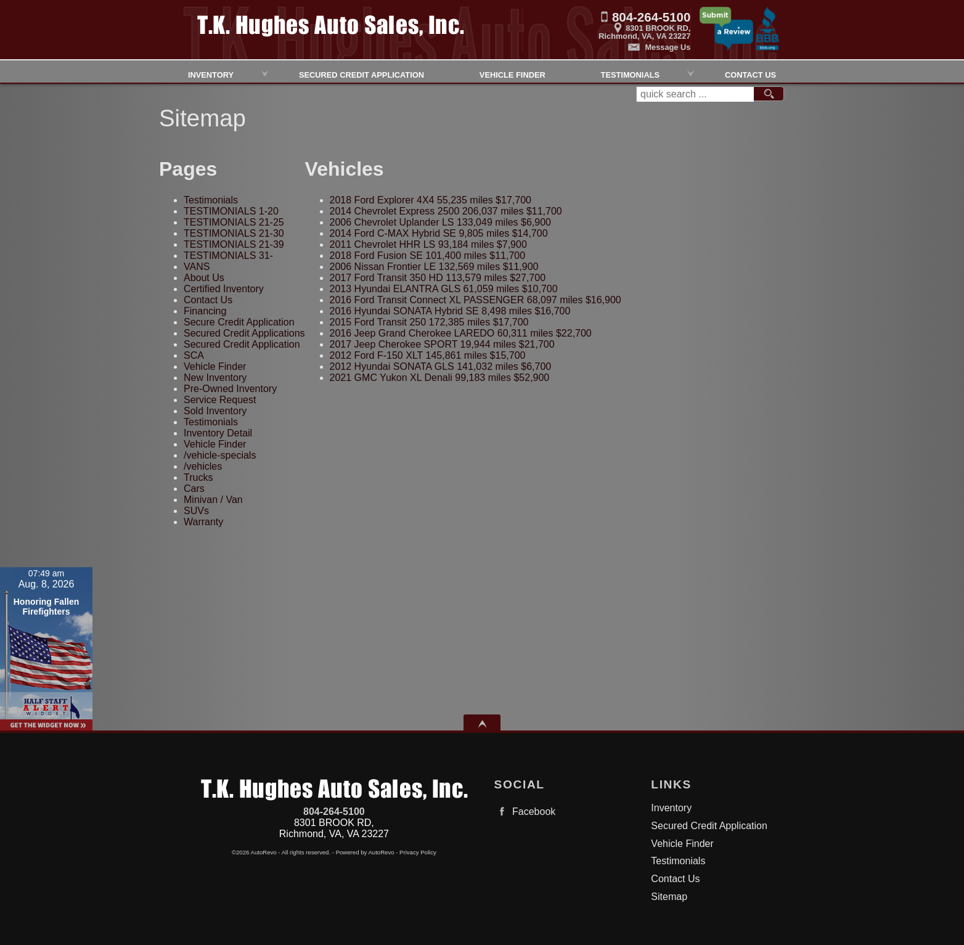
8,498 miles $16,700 (450, 311)
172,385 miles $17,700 (429, 322)
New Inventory (215, 377)
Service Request (220, 400)
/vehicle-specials (220, 455)
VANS (197, 266)
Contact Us (208, 300)
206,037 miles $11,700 (446, 211)
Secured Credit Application (361, 73)
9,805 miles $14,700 (439, 233)
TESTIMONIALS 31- (228, 255)
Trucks (198, 477)
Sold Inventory (215, 411)
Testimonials (630, 73)
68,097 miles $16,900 (475, 300)
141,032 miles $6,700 (441, 366)
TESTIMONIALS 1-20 (231, 211)
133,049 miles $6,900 (440, 222)
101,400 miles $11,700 (428, 255)
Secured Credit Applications (244, 333)
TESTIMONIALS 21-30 (234, 233)
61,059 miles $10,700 (444, 289)
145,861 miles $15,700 (428, 355)
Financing (205, 311)
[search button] (768, 94)
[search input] (695, 94)
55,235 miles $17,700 (430, 200)
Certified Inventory (224, 289)
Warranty (203, 522)
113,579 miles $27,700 (437, 277)
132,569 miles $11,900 (434, 266)
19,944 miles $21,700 (442, 344)
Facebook (525, 811)
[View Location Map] (606, 28)
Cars (194, 488)
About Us (204, 277)
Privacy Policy (417, 852)
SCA (194, 355)
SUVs (196, 510)
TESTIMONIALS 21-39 (234, 244)
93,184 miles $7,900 (428, 244)
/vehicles (203, 466)
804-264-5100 (334, 811)
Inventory (671, 808)
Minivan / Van (213, 499)
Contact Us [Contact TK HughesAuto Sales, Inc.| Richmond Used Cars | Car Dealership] (750, 73)
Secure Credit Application (239, 322)
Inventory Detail (218, 433)
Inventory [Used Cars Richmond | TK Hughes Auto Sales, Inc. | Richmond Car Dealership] (211, 73)
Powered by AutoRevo (365, 852)
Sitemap (669, 896)
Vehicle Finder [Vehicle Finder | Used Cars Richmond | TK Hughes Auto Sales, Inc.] (512, 73)
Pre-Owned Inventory (230, 388)
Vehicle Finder (215, 366)
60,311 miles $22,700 (461, 333)
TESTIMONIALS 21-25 (234, 222)
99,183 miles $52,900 (440, 377)
